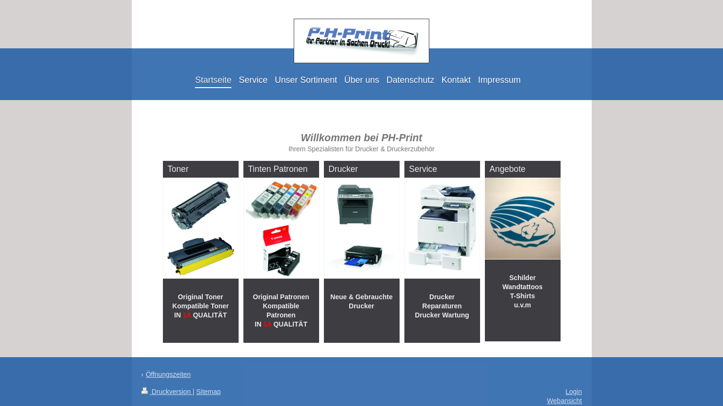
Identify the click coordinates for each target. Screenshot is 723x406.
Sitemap (208, 391)
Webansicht (564, 401)
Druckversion (167, 391)
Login (573, 391)
